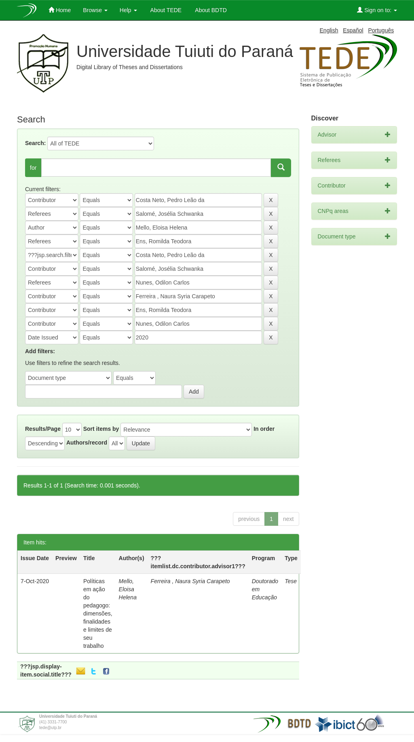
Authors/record (86, 442)
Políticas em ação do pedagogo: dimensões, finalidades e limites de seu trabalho (97, 613)
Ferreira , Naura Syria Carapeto (190, 581)
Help (128, 10)
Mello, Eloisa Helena (128, 589)
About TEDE (165, 10)
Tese (291, 581)
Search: (35, 143)
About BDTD (210, 10)
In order (264, 429)
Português (381, 30)
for (33, 167)
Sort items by (101, 429)
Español (353, 30)
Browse (95, 10)
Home (60, 9)
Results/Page (43, 429)
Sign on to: (377, 9)
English (329, 30)
